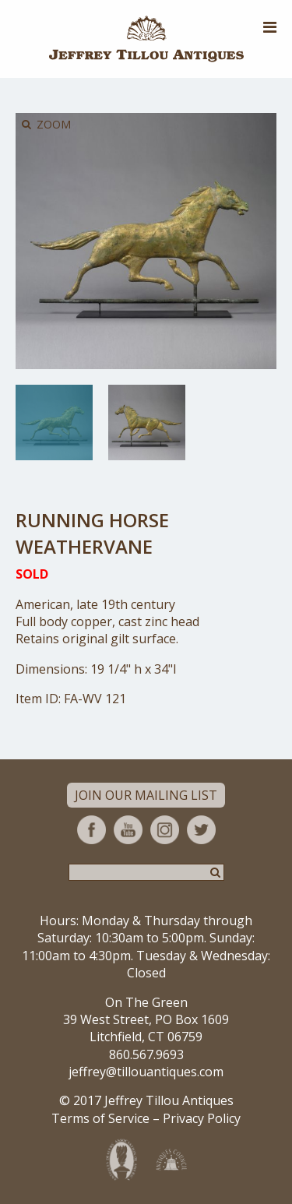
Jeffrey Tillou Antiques (146, 39)
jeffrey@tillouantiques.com (146, 1071)
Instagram (164, 829)
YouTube (128, 829)
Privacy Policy (202, 1118)
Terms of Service (100, 1118)
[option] (54, 422)
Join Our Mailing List (146, 795)
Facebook (91, 829)
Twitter (201, 829)
